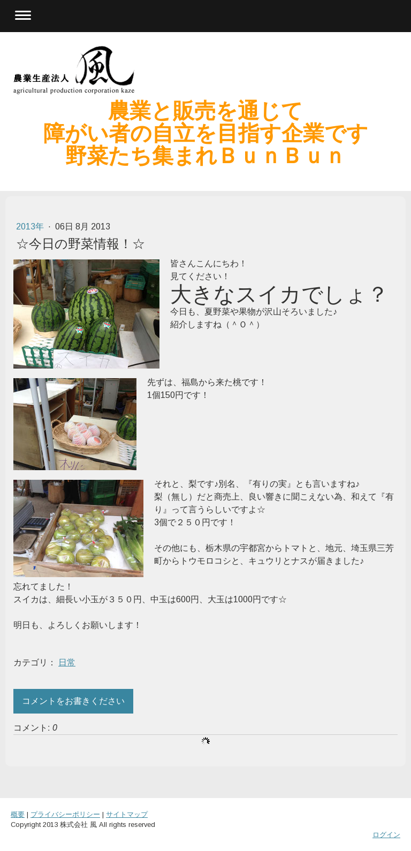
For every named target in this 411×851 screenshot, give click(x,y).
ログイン (386, 835)
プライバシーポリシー (65, 814)
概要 (18, 814)
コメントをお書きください (73, 701)
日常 (66, 662)
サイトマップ (127, 814)
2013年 (31, 226)
